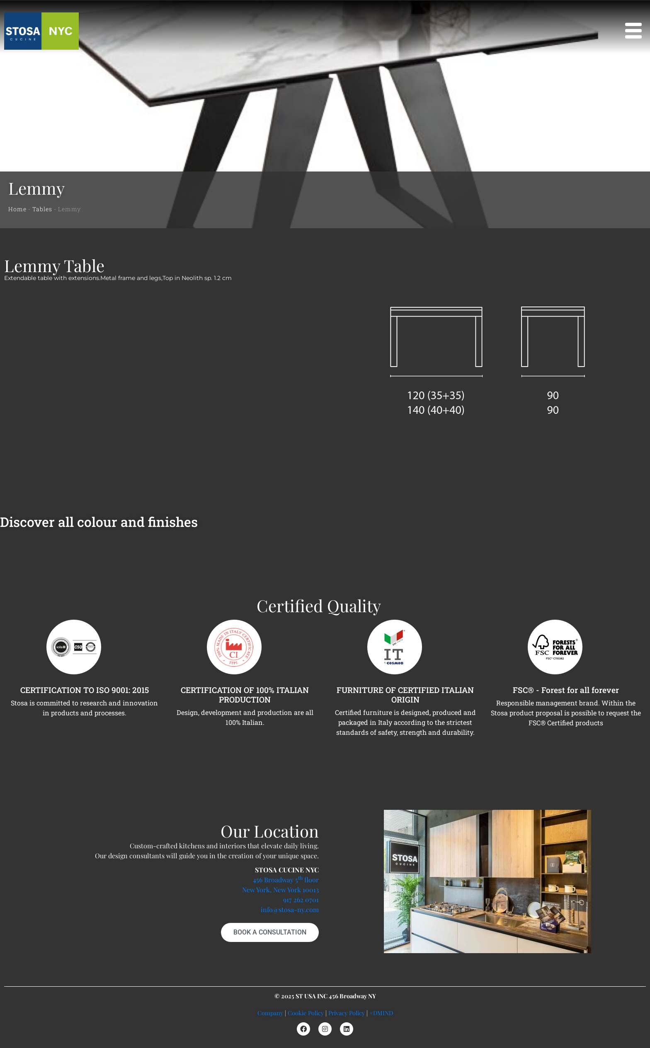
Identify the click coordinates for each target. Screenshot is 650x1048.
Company (270, 1013)
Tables (42, 209)
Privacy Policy (346, 1013)
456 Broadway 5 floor (286, 879)
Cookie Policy (306, 1013)
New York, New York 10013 (280, 889)
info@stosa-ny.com (290, 909)
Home (17, 209)
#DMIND (381, 1013)
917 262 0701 (301, 899)
